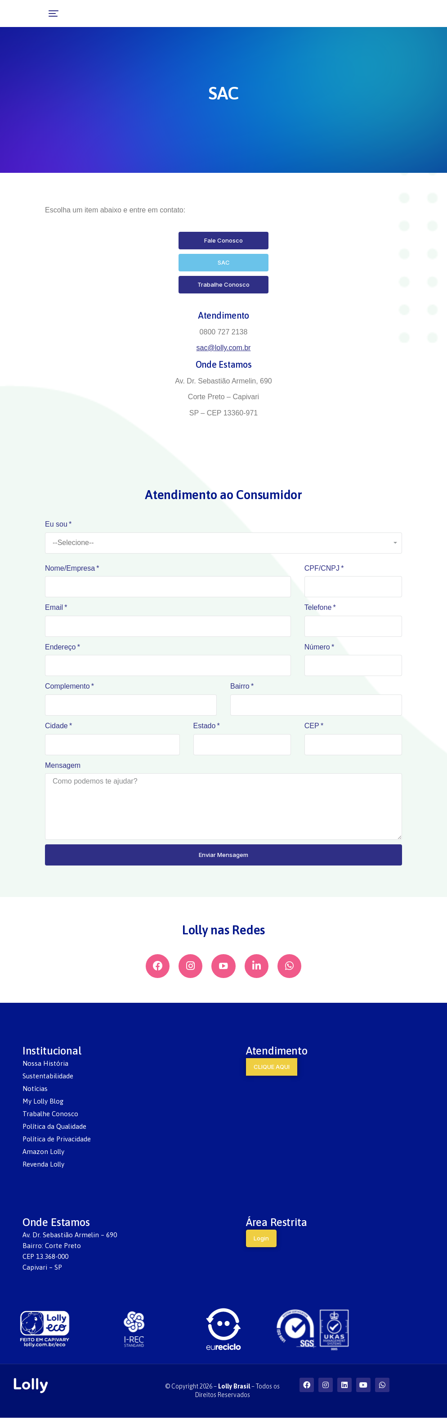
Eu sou (56, 524)
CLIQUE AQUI (272, 1069)
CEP (311, 726)
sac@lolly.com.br (224, 348)
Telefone (318, 607)
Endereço (60, 647)
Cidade (56, 726)
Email (54, 607)
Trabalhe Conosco (223, 284)
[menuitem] (111, 1065)
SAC (224, 262)
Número (317, 647)
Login (261, 1240)
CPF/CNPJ (322, 568)
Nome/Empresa (70, 568)
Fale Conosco (223, 240)
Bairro (240, 686)
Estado (204, 726)
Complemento (67, 686)
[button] (14, 13)
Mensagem (62, 765)
